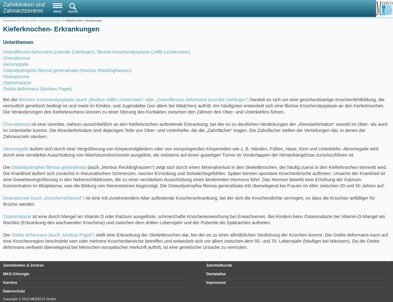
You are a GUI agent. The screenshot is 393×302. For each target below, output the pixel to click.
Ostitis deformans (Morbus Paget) (37, 88)
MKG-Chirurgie (16, 274)
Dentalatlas (216, 274)
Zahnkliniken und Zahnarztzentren (24, 8)
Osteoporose (16, 76)
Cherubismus (16, 58)
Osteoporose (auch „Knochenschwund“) (43, 198)
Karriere (10, 282)
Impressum (216, 282)
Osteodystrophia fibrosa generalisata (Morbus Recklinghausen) (67, 70)
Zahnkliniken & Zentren (23, 265)
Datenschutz (14, 291)
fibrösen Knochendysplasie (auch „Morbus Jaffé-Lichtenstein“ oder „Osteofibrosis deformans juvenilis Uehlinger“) (134, 99)
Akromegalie (16, 64)
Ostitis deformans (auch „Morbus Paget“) (53, 234)
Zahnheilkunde (219, 265)
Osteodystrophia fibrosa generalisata (48, 167)
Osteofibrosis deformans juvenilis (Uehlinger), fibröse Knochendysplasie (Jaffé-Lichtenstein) (96, 51)
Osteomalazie (17, 82)
